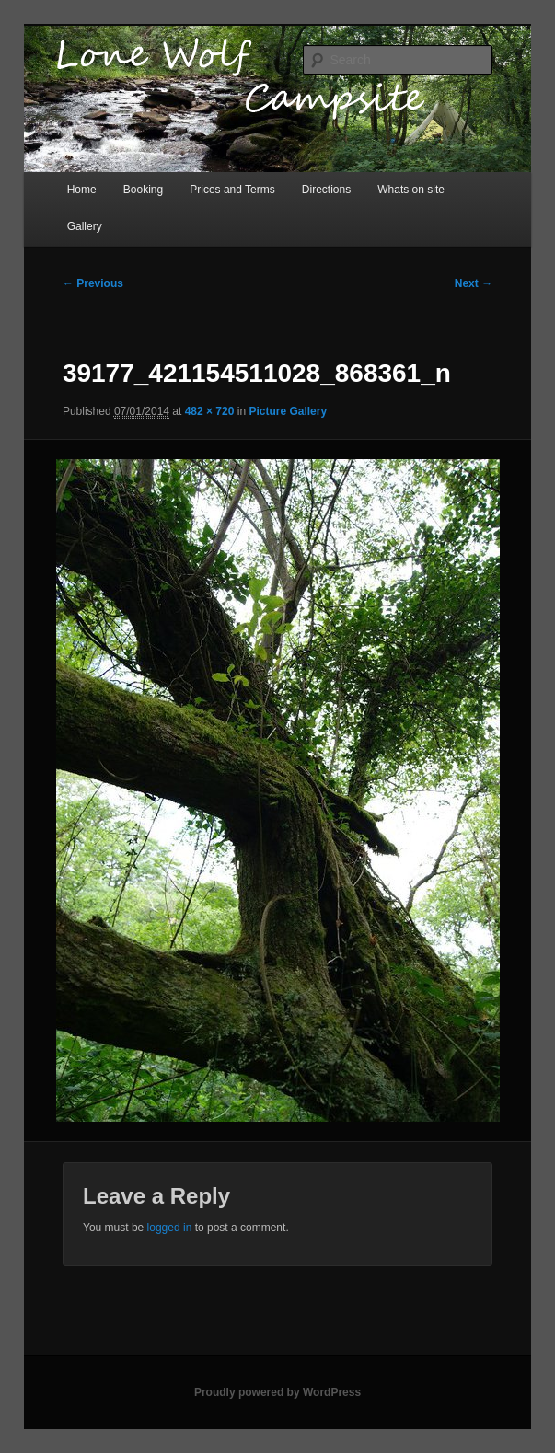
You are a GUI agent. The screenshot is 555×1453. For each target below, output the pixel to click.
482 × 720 (210, 411)
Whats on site (411, 189)
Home (82, 189)
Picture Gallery (288, 411)
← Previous (93, 283)
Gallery (84, 226)
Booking (143, 189)
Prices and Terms (232, 189)
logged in (169, 1227)
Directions (326, 189)
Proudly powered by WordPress (277, 1392)
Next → (473, 283)
